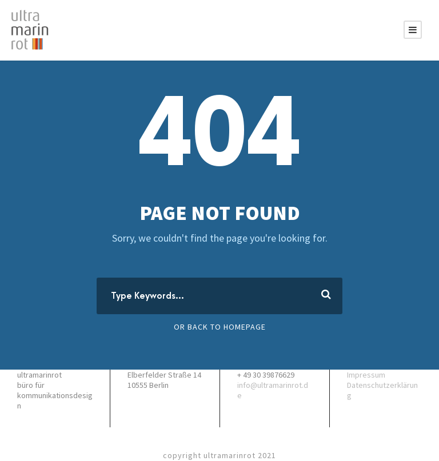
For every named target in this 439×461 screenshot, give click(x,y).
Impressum (366, 375)
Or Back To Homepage (220, 327)
